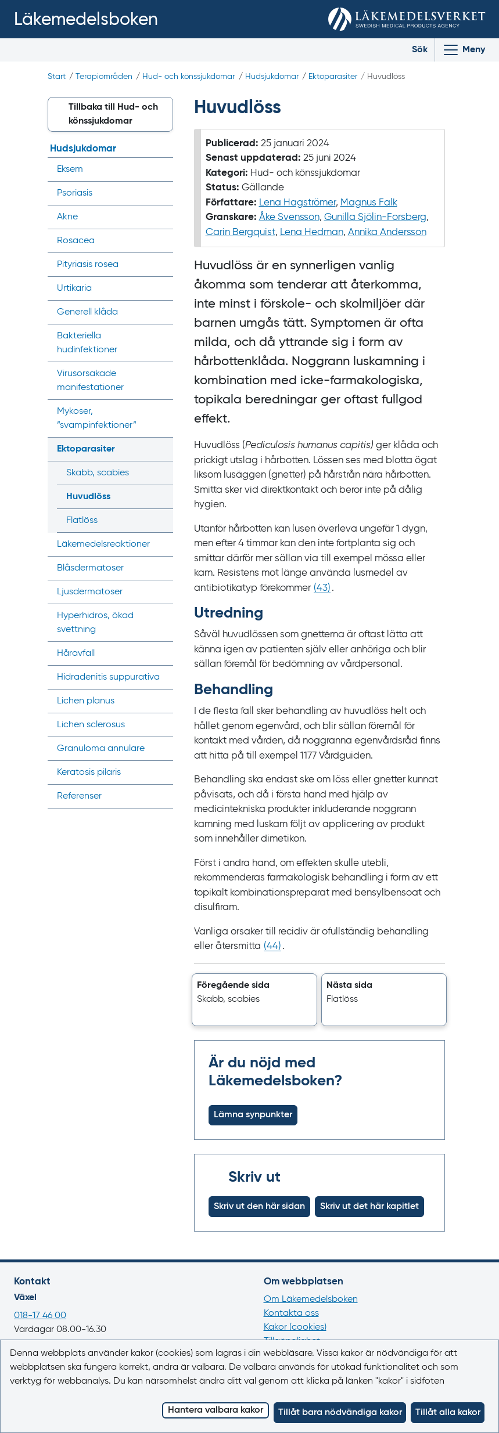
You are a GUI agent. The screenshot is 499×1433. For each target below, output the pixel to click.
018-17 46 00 (40, 1315)
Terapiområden (104, 77)
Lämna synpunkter (253, 1115)
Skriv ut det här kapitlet (369, 1206)
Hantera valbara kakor (215, 1410)
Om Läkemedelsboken (311, 1299)
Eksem (70, 169)
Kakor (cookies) (295, 1327)
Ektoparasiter (332, 77)
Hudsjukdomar (272, 77)
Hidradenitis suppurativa (108, 677)
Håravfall (76, 653)
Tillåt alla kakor (447, 1412)
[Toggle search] (411, 50)
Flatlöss (82, 520)
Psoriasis (74, 193)
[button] (254, 1000)
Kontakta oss (291, 1313)
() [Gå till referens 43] (322, 588)
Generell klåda (87, 312)
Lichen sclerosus (91, 725)
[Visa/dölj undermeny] (160, 169)
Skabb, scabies (97, 473)
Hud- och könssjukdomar (188, 77)
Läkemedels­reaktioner (103, 544)
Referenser (79, 796)
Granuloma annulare (101, 748)
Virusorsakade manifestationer (90, 380)
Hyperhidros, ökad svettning (95, 622)
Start (57, 77)
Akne (67, 217)
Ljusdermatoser (90, 592)
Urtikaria (74, 288)
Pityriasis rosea (88, 264)
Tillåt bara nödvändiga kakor (340, 1412)
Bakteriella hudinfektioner (87, 343)
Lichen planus (85, 701)
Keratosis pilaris (89, 772)
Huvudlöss (88, 496)
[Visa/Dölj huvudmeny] (463, 50)
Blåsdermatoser (90, 568)
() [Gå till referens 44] (272, 946)
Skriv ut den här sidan (259, 1206)
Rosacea (76, 241)
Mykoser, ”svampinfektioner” (97, 418)
